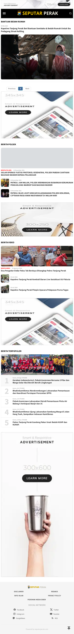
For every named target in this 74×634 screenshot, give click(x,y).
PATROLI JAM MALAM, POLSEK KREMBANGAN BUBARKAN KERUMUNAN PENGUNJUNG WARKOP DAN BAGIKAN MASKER (41, 184)
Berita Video (5, 268)
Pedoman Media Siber (37, 599)
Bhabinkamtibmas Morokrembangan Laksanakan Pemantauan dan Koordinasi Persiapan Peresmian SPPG (41, 392)
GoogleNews (18, 618)
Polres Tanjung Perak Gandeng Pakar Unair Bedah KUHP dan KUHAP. (40, 423)
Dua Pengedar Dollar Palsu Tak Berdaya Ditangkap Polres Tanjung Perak (33, 271)
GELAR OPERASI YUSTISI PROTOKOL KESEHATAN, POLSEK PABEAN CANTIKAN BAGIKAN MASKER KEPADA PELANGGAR (35, 173)
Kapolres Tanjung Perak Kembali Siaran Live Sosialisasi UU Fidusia (40, 279)
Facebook (18, 610)
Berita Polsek (6, 170)
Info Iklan (18, 595)
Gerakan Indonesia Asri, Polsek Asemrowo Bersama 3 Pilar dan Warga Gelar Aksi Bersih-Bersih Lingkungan (41, 381)
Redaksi (54, 591)
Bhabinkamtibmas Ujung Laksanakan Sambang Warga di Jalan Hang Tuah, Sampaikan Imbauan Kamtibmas (41, 413)
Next (27, 88)
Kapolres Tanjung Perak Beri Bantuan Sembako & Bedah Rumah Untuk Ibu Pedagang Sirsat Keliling (36, 30)
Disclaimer (18, 591)
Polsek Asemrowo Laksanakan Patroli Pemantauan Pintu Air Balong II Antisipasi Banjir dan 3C (40, 402)
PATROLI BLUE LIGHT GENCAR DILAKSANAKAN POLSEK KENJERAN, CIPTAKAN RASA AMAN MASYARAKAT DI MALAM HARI (40, 194)
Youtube (54, 614)
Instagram (18, 614)
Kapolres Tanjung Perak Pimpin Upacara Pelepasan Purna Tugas (39, 290)
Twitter (54, 610)
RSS (54, 618)
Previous (11, 88)
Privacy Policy (54, 595)
